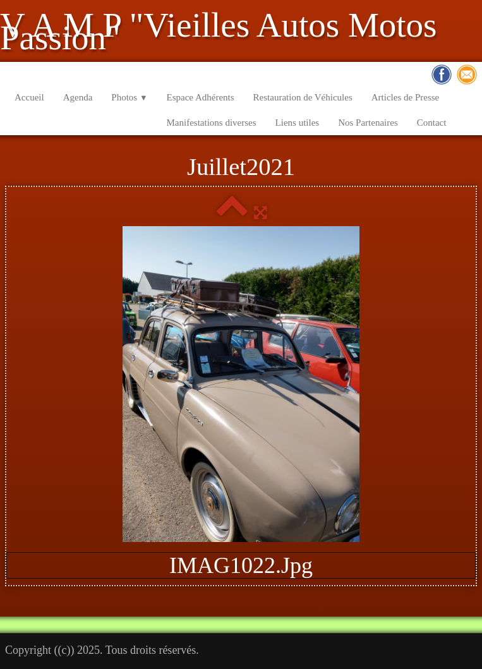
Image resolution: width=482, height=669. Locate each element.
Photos (129, 97)
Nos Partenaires (368, 123)
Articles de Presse (405, 97)
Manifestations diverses (211, 123)
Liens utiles (297, 123)
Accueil (29, 97)
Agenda (78, 97)
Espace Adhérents (200, 97)
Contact (432, 123)
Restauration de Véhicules (302, 97)
